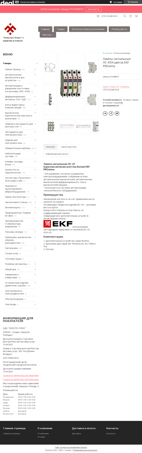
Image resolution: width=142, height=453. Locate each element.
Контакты (110, 433)
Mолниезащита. (13, 207)
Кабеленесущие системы (13, 155)
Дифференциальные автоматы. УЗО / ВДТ (15, 98)
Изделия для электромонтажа (13, 141)
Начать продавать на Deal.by (32, 2)
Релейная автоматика (16, 264)
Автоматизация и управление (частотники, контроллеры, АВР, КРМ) (17, 88)
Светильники (11, 248)
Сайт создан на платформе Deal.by (71, 447)
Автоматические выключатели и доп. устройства (15, 77)
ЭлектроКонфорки (14, 299)
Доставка (76, 433)
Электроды (10, 304)
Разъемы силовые (14, 231)
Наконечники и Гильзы (16, 202)
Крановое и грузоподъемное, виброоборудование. (15, 188)
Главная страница (11, 433)
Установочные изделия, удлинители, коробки (17, 284)
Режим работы (119, 29)
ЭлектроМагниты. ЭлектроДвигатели (14, 292)
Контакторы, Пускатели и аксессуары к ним (17, 179)
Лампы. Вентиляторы (15, 196)
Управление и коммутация (12, 276)
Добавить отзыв (130, 16)
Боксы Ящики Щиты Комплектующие (14, 106)
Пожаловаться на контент (85, 450)
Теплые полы (11, 253)
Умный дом (10, 269)
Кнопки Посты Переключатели (13, 171)
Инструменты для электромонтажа (14, 133)
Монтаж (47, 34)
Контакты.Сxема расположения (88, 29)
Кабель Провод (12, 69)
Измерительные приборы (17, 148)
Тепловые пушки (13, 258)
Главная (45, 29)
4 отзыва (117, 2)
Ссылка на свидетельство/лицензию (21, 375)
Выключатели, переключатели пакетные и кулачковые (18, 115)
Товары (61, 29)
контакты (93, 9)
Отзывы (41, 437)
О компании (43, 433)
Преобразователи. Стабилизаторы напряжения (14, 223)
